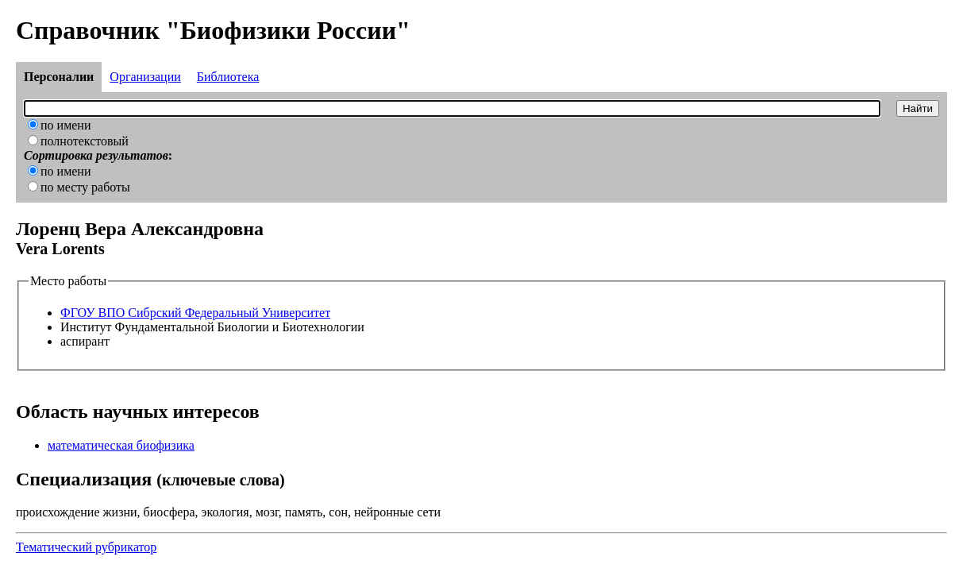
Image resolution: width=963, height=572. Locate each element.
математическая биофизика (121, 445)
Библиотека (228, 76)
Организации (145, 76)
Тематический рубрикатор (86, 547)
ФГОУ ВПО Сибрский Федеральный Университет (195, 312)
